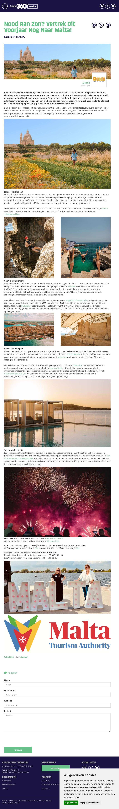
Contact (45, 788)
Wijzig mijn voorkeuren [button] (90, 802)
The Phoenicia (73, 354)
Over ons (46, 781)
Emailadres (9, 690)
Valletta (71, 286)
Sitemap (22, 800)
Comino (104, 208)
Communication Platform (53, 784)
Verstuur (18, 750)
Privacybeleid (45, 800)
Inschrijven (55, 768)
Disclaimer (32, 800)
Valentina (62, 357)
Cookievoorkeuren (10, 803)
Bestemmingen (8, 784)
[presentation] (25, 739)
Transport (7, 781)
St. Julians (26, 306)
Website (8, 700)
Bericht (7, 711)
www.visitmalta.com (54, 538)
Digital (5, 788)
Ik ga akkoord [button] (71, 802)
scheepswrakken (12, 214)
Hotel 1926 (77, 365)
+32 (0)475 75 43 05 (10, 770)
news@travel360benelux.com (15, 772)
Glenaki (24, 657)
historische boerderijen (15, 373)
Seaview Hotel (55, 368)
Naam (7, 680)
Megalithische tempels (76, 300)
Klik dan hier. (53, 541)
